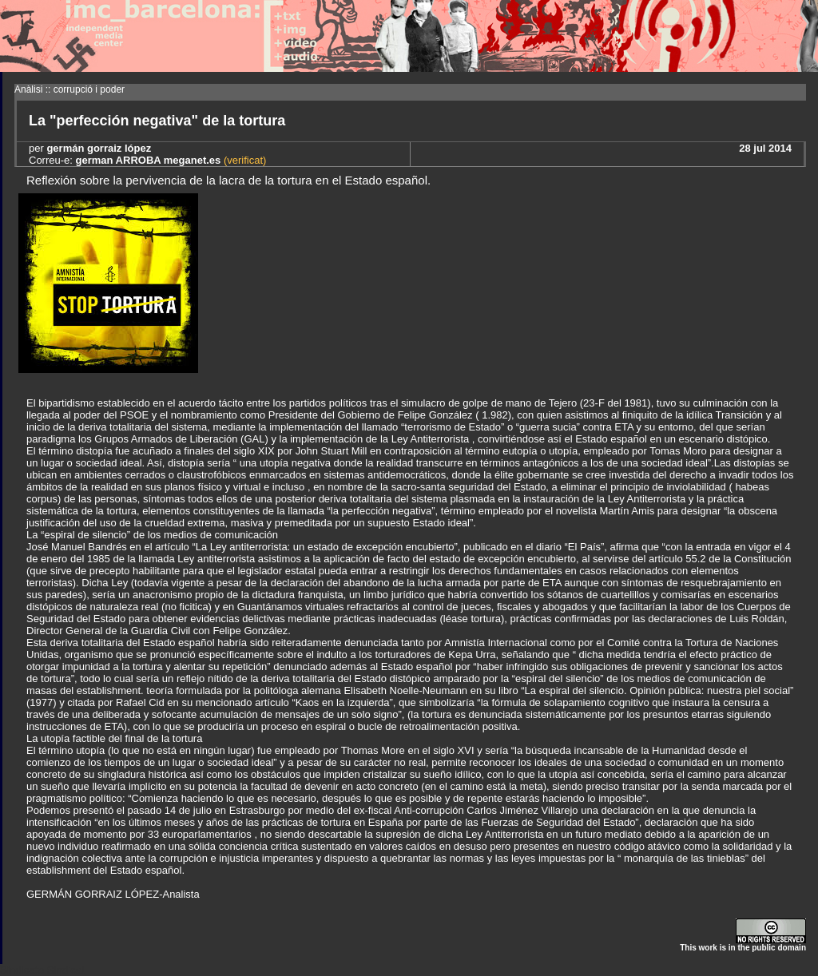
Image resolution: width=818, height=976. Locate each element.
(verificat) (243, 160)
